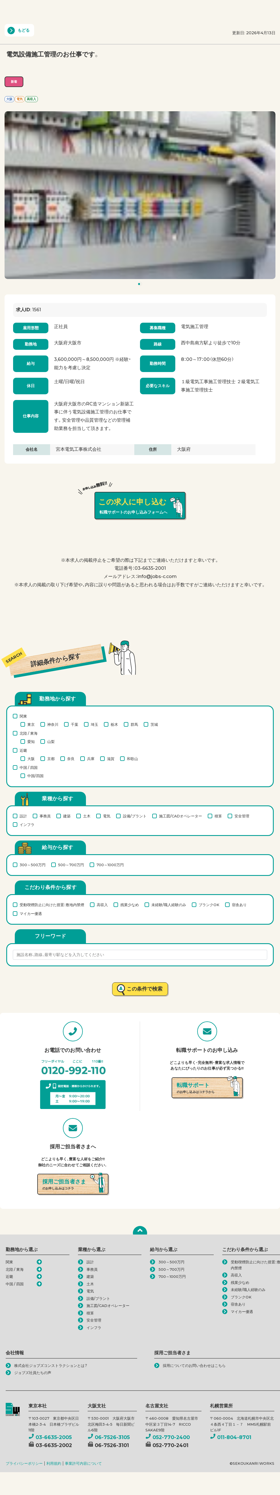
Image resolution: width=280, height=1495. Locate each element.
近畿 (23, 750)
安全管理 (241, 816)
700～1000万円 (110, 864)
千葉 (74, 724)
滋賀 (110, 758)
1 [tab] (141, 285)
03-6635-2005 (50, 1437)
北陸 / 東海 (29, 733)
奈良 (71, 758)
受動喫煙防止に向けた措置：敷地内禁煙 (52, 904)
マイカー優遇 (31, 913)
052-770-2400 (167, 1437)
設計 (23, 816)
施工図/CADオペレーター (180, 816)
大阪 (31, 758)
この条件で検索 (145, 989)
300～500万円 (33, 864)
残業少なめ (129, 904)
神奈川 (52, 724)
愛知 (31, 741)
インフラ (27, 824)
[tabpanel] (140, 195)
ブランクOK (209, 904)
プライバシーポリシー (24, 1463)
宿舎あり (239, 904)
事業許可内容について (83, 1463)
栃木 (114, 724)
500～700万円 (71, 864)
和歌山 (132, 758)
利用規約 (53, 1463)
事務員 (45, 816)
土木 (86, 816)
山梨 (51, 741)
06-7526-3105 (109, 1437)
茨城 (154, 724)
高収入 (102, 904)
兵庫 (90, 758)
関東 (23, 716)
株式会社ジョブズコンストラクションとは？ (50, 1365)
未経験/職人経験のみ (168, 904)
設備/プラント (135, 816)
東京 (31, 724)
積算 (218, 816)
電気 (106, 816)
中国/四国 (35, 775)
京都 (51, 758)
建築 (67, 816)
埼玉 (94, 724)
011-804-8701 (230, 1437)
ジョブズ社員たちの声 (32, 1373)
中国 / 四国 (29, 767)
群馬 (134, 724)
